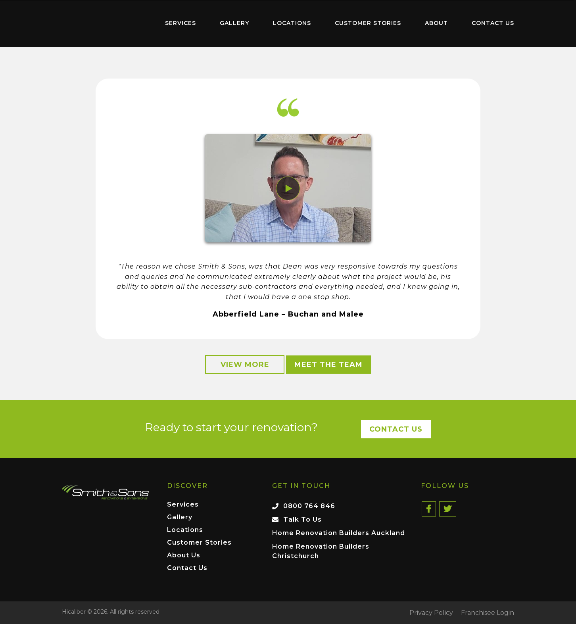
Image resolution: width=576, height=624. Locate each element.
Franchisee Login (487, 613)
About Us (183, 555)
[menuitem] (101, 23)
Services (180, 23)
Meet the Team (328, 364)
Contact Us (493, 23)
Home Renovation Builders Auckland (338, 533)
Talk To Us (302, 519)
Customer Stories (368, 23)
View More (245, 364)
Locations (292, 23)
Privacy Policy (431, 613)
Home (101, 21)
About (436, 23)
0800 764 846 (309, 506)
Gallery (234, 23)
